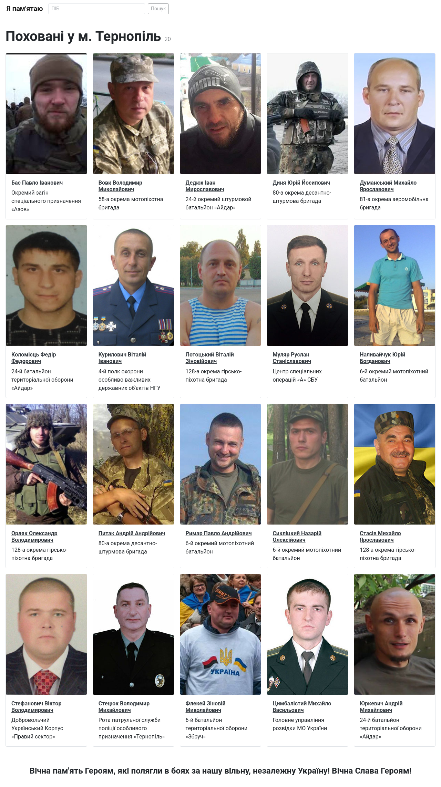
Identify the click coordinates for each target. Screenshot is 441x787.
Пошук (158, 8)
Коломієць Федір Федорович (33, 357)
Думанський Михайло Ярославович (388, 186)
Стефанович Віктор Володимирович (36, 706)
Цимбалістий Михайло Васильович (302, 706)
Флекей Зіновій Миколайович (206, 706)
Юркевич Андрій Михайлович (381, 706)
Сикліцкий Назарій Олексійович (297, 536)
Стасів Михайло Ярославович (380, 536)
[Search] (96, 8)
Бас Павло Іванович (37, 182)
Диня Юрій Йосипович (301, 182)
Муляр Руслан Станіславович (292, 357)
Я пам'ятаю (25, 8)
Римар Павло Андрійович (219, 533)
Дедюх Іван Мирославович (205, 186)
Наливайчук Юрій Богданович (382, 357)
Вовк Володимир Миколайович (120, 186)
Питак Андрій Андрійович (132, 533)
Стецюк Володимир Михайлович (124, 706)
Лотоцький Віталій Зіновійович (210, 357)
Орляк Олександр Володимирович (34, 536)
